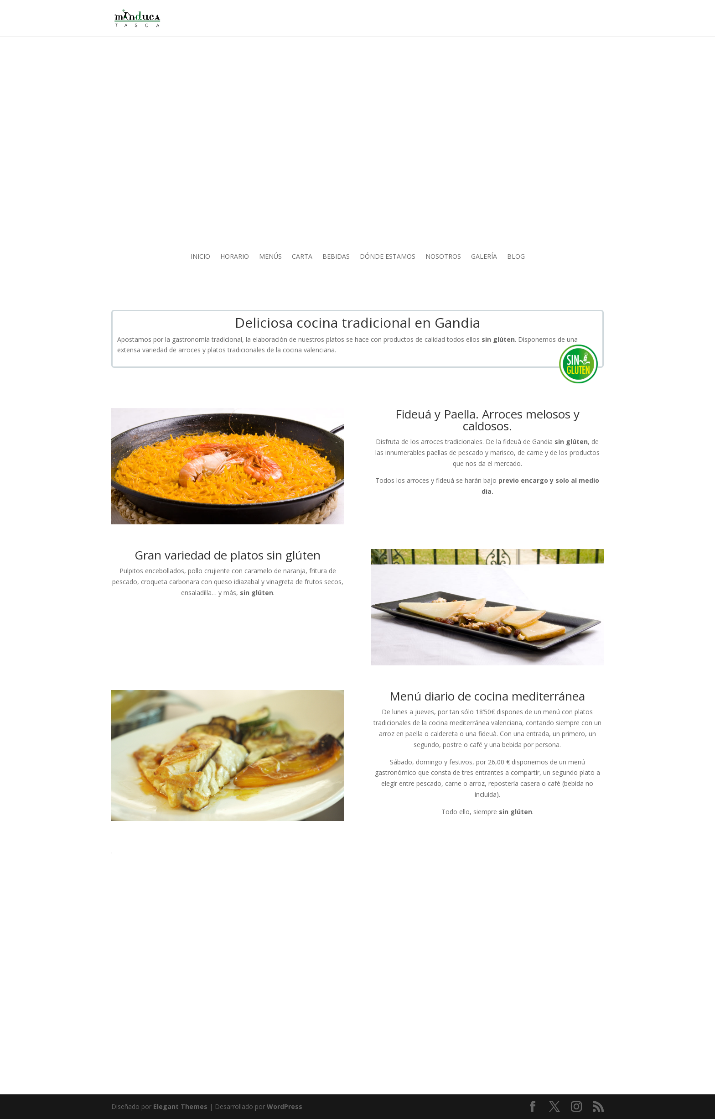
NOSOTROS (443, 257)
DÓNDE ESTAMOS (387, 257)
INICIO (200, 257)
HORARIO (234, 257)
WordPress (284, 1106)
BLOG (516, 257)
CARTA (302, 257)
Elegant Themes (180, 1106)
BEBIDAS (336, 257)
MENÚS (270, 257)
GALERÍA (484, 257)
